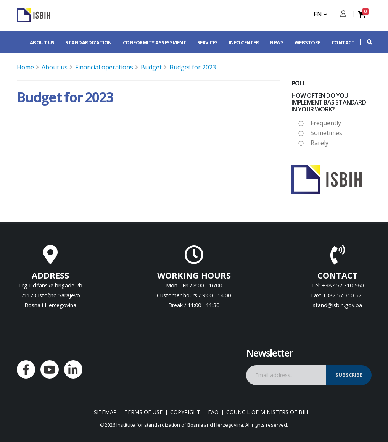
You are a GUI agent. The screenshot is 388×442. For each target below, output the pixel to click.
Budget (151, 67)
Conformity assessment (155, 42)
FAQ (213, 412)
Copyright (185, 412)
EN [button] (320, 14)
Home (25, 67)
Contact (343, 42)
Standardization (88, 42)
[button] (365, 42)
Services (207, 42)
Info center (244, 42)
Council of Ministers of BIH (267, 412)
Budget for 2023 (192, 67)
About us (42, 42)
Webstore (307, 42)
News (276, 42)
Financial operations (104, 67)
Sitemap (105, 412)
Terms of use (143, 412)
